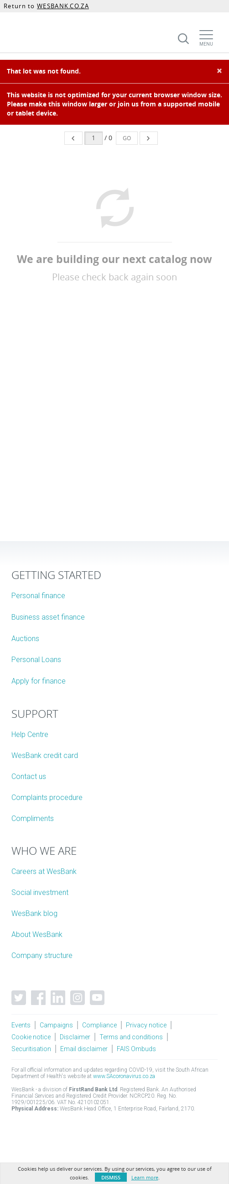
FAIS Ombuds (136, 1048)
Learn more (144, 1177)
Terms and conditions (131, 1037)
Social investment (39, 892)
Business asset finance (48, 617)
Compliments (32, 818)
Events (21, 1025)
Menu (206, 44)
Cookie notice (31, 1037)
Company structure (42, 955)
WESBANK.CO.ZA (63, 6)
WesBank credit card (44, 755)
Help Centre (29, 734)
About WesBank (36, 934)
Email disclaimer (84, 1048)
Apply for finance (38, 681)
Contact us (28, 776)
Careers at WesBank (44, 871)
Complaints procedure (47, 797)
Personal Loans (36, 659)
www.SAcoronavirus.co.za (124, 1076)
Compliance (99, 1025)
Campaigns (56, 1025)
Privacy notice (146, 1025)
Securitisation (31, 1048)
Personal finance (38, 595)
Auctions (25, 638)
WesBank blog (34, 913)
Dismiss (110, 1177)
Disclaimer (75, 1037)
